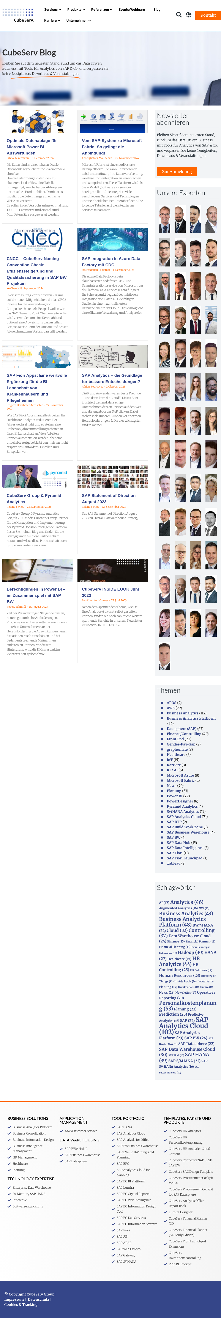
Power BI (174, 808)
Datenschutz (38, 1311)
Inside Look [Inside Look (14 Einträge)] (185, 993)
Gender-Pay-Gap (181, 756)
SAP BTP (174, 834)
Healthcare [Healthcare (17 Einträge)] (179, 971)
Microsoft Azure (180, 787)
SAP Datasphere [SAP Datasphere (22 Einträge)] (196, 1055)
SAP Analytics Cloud (184, 829)
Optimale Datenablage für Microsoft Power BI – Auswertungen (32, 158)
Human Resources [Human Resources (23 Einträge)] (179, 987)
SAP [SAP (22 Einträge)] (187, 1032)
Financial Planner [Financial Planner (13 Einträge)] (200, 953)
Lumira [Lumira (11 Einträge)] (206, 999)
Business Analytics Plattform (191, 730)
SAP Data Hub (178, 855)
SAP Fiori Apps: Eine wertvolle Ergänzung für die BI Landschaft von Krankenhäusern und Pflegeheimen (37, 399)
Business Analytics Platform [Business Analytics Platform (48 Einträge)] (182, 934)
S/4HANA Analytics (183, 823)
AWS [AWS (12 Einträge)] (204, 920)
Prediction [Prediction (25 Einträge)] (173, 1026)
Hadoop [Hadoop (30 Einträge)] (191, 964)
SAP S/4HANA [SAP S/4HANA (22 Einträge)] (184, 1073)
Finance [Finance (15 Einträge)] (176, 953)
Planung (174, 803)
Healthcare (176, 766)
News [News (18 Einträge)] (167, 1004)
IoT (170, 772)
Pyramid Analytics (182, 818)
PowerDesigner (180, 813)
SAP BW (173, 849)
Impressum (14, 1311)
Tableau (173, 875)
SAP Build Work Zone (185, 839)
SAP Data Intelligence (185, 860)
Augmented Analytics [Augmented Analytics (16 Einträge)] (178, 920)
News (171, 798)
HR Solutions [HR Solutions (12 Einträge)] (201, 982)
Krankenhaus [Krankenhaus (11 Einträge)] (188, 999)
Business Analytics (182, 725)
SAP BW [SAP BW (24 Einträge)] (195, 1050)
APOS (171, 715)
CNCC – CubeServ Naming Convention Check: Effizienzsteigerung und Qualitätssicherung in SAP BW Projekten (37, 283)
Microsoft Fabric (180, 792)
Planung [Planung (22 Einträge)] (185, 1021)
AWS (171, 720)
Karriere (174, 777)
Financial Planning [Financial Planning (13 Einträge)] (175, 959)
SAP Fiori (175, 865)
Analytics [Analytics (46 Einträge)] (187, 914)
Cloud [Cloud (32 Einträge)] (177, 942)
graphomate (177, 761)
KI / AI (172, 782)
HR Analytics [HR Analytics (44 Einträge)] (179, 973)
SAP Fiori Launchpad (184, 870)
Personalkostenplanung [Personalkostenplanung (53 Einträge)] (187, 1018)
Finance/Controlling (184, 746)
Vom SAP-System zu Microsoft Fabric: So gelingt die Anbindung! (112, 158)
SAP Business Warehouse (188, 844)
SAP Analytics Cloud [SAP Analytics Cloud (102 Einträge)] (183, 1038)
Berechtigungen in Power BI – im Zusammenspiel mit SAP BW (36, 607)
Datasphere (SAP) (181, 741)
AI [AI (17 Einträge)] (164, 915)
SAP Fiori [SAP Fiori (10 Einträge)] (176, 1067)
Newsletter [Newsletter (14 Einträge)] (185, 1005)
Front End (175, 751)
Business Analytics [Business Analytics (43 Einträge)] (186, 926)
